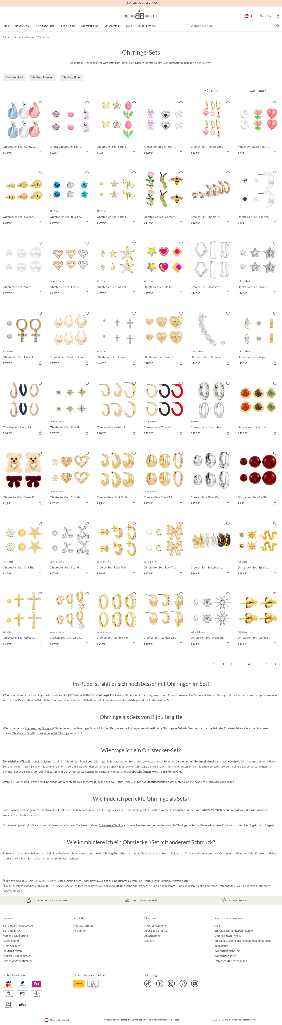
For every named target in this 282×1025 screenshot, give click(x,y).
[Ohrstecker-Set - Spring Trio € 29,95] (117, 198)
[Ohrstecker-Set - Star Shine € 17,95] (23, 549)
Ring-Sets (27, 858)
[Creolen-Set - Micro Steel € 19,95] (211, 408)
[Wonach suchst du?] (234, 25)
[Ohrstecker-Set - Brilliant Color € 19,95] (164, 268)
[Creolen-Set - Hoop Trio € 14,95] (23, 408)
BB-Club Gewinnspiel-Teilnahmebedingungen (242, 940)
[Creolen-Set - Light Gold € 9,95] (117, 479)
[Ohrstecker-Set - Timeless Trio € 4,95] (258, 198)
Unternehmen (152, 935)
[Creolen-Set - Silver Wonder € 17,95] (211, 479)
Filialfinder (80, 930)
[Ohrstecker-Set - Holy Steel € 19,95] (23, 338)
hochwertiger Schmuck (39, 728)
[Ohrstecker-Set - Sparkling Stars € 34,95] (258, 549)
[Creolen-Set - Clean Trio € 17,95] (164, 479)
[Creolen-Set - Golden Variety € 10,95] (164, 619)
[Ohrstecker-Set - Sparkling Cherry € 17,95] (70, 549)
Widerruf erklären (225, 955)
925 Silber (68, 26)
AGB (217, 925)
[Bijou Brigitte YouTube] (195, 983)
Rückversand (11, 940)
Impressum (221, 945)
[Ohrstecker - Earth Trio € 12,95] (258, 408)
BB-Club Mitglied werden (18, 925)
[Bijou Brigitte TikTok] (148, 983)
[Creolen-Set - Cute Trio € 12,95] (164, 408)
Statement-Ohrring (111, 825)
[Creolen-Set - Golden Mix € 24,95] (117, 619)
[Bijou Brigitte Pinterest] (183, 983)
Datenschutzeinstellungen (231, 960)
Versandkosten (150, 1019)
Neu (6, 26)
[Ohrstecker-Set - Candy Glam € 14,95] (23, 128)
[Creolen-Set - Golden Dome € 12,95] (70, 338)
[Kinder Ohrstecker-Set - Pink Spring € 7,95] (258, 128)
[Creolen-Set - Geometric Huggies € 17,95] (211, 268)
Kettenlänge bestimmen (18, 960)
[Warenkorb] (278, 16)
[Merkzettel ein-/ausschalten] (40, 103)
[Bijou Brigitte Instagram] (171, 983)
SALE (129, 26)
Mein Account (11, 945)
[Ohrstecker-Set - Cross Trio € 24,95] (23, 619)
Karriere (149, 940)
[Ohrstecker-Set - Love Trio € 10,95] (164, 338)
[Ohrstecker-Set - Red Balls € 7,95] (258, 479)
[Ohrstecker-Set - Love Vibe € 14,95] (70, 268)
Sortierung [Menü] (258, 90)
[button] (261, 16)
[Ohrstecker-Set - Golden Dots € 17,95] (258, 619)
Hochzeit (112, 26)
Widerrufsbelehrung (227, 950)
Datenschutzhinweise (227, 935)
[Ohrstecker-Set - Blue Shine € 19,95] (70, 198)
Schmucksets (206, 853)
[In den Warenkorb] (40, 152)
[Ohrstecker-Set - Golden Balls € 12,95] (23, 198)
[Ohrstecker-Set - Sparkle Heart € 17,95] (70, 479)
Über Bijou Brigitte (155, 930)
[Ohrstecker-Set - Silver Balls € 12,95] (23, 268)
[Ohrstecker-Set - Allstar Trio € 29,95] (117, 268)
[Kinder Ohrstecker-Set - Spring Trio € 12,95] (164, 128)
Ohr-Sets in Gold (22, 733)
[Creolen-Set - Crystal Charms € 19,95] (70, 619)
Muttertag (89, 26)
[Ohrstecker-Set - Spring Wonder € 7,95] (117, 128)
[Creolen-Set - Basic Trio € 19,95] (117, 549)
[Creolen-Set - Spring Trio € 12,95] (211, 198)
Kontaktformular (83, 925)
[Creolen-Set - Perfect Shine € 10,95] (117, 408)
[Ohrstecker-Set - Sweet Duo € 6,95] (23, 479)
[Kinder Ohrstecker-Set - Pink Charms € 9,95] (70, 128)
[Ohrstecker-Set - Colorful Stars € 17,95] (70, 408)
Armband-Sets (268, 853)
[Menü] (211, 90)
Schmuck (22, 26)
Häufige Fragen (12, 950)
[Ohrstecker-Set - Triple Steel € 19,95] (258, 338)
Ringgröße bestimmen (16, 955)
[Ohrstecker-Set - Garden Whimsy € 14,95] (164, 198)
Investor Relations (155, 925)
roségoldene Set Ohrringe (53, 733)
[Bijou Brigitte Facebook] (160, 983)
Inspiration (147, 26)
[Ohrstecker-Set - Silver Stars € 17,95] (258, 268)
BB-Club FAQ (11, 930)
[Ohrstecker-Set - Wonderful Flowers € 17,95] (211, 619)
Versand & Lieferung (15, 935)
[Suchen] (277, 25)
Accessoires (45, 26)
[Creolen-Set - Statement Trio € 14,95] (211, 549)
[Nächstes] (274, 664)
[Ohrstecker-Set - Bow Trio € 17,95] (164, 549)
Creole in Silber (74, 766)
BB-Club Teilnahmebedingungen (234, 930)
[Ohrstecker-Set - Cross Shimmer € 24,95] (117, 338)
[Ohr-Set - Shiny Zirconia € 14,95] (211, 338)
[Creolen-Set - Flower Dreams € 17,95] (211, 128)
